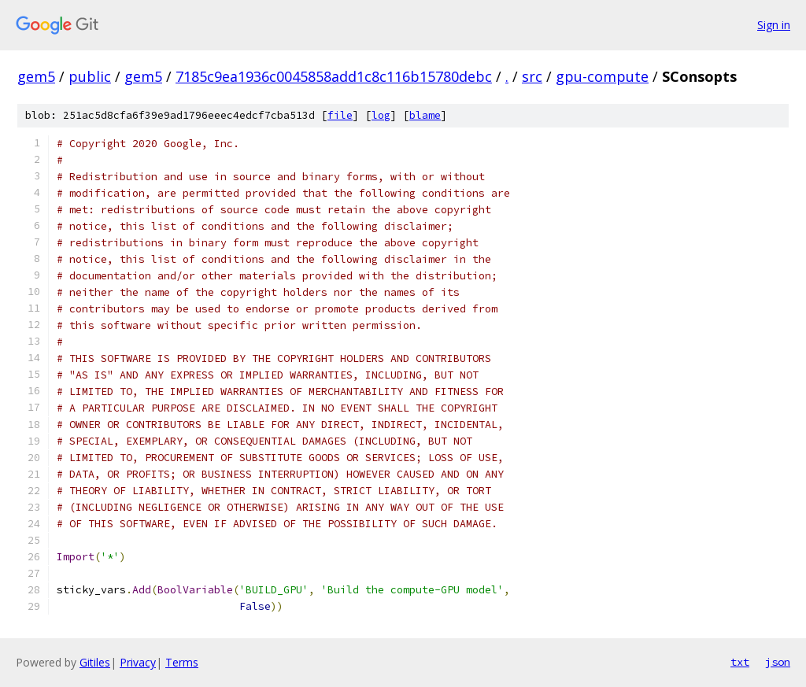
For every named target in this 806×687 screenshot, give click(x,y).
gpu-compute (602, 76)
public (89, 76)
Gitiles (94, 662)
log (381, 115)
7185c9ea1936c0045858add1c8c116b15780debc (334, 76)
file (340, 115)
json (777, 662)
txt (739, 662)
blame (425, 115)
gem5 (36, 76)
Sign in (773, 24)
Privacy (138, 662)
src (532, 76)
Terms (181, 662)
